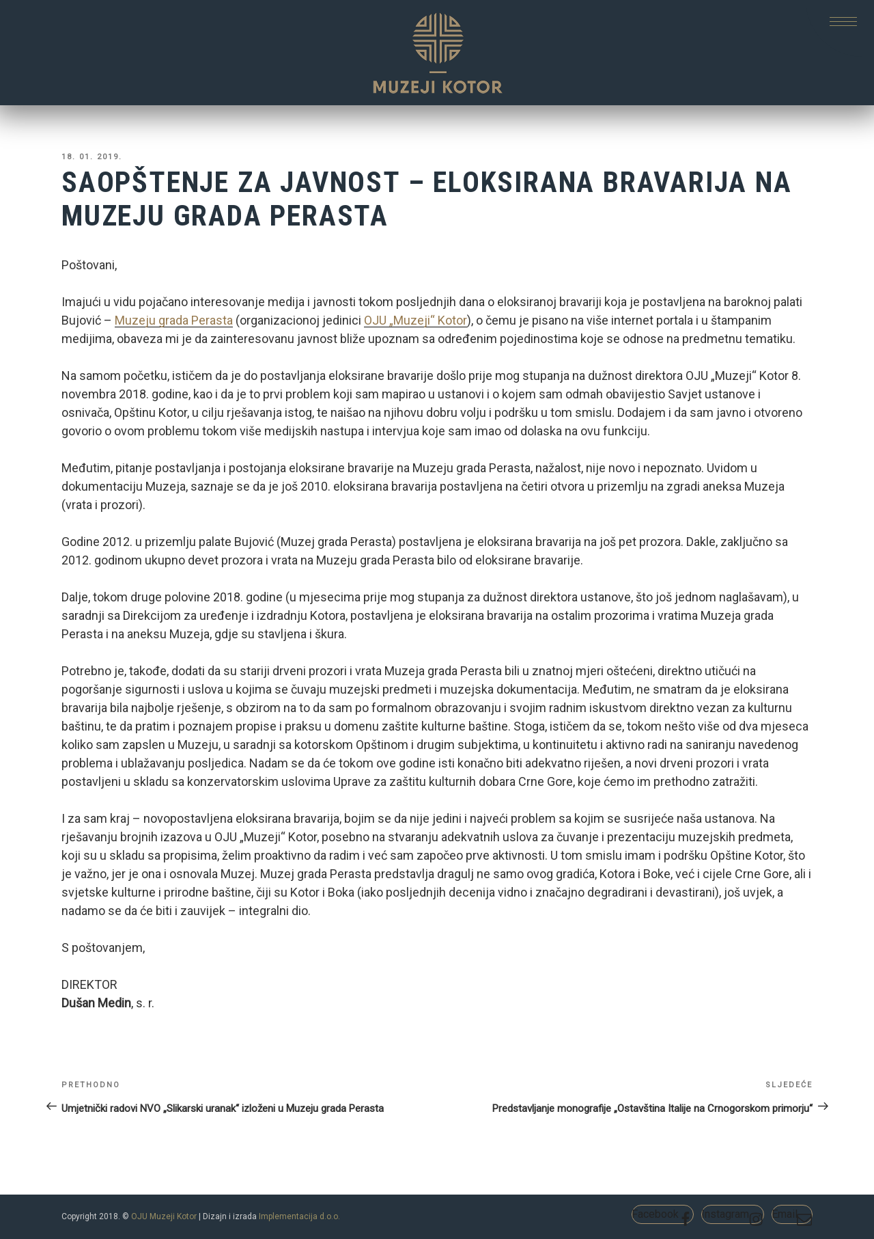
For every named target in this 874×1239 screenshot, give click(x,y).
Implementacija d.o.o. (299, 1216)
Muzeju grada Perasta (174, 320)
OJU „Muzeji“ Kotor (415, 320)
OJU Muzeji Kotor (164, 1216)
